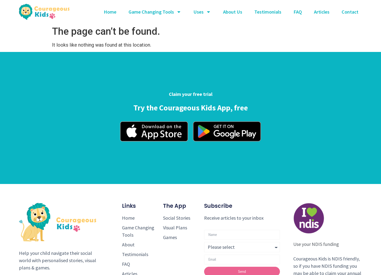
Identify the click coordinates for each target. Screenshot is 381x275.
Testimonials (267, 12)
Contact (350, 12)
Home (110, 12)
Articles (321, 12)
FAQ (298, 12)
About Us (232, 12)
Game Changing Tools (155, 12)
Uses (202, 12)
